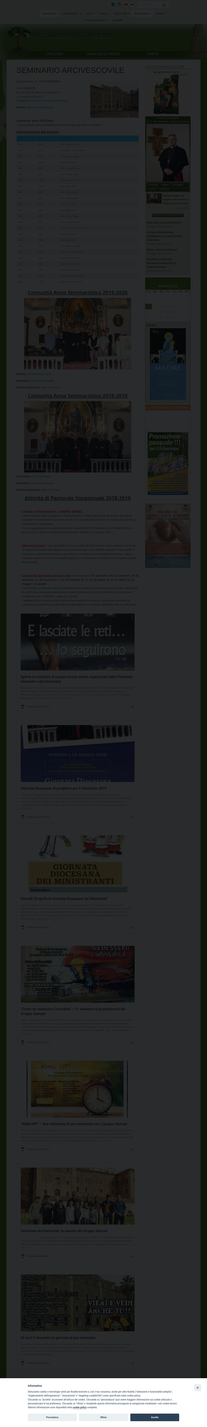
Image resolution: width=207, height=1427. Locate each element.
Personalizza (52, 1417)
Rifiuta (103, 1417)
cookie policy (79, 1407)
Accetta (154, 1417)
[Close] (197, 1387)
